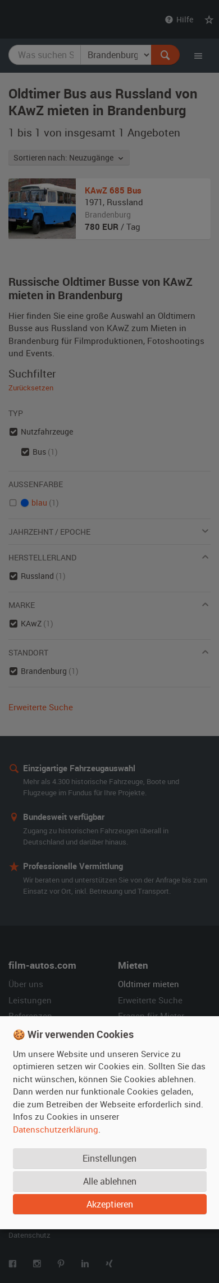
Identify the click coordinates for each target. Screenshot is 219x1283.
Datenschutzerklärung (55, 1129)
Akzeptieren (109, 1204)
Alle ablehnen (109, 1181)
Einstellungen (109, 1158)
